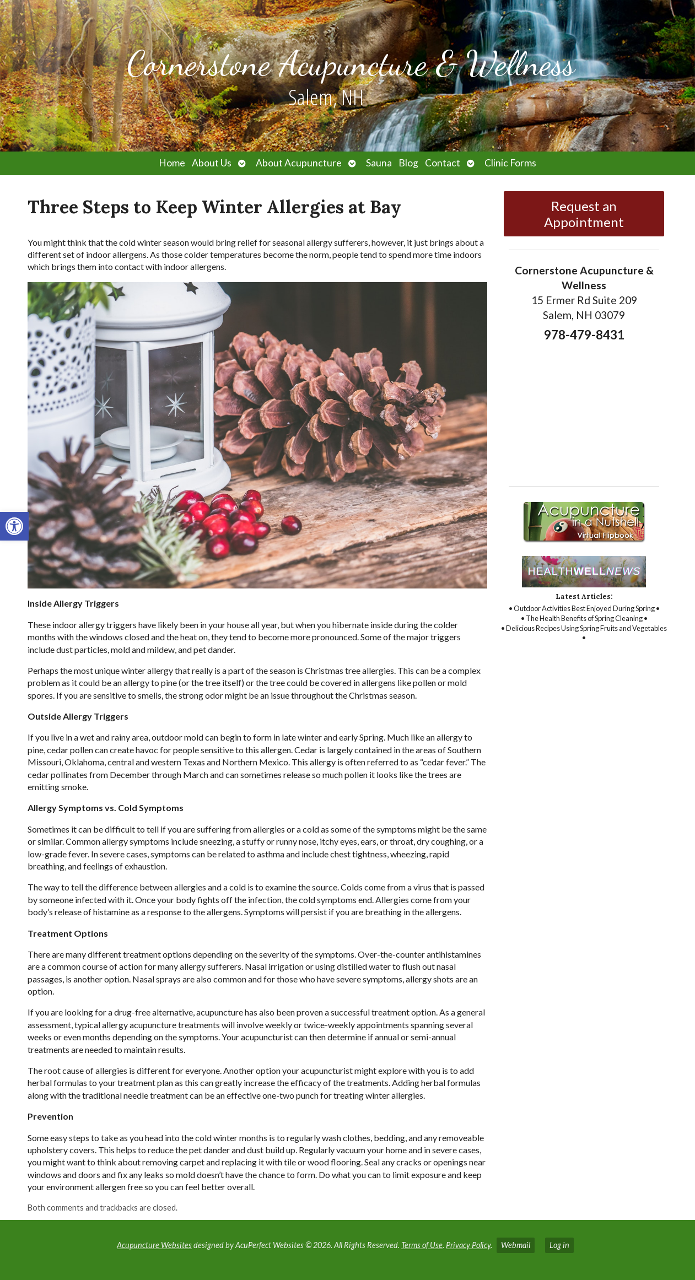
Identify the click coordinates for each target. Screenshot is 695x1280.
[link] (14, 526)
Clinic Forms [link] (510, 163)
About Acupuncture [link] (299, 163)
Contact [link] (442, 163)
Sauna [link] (379, 163)
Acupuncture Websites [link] (154, 1245)
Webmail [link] (515, 1245)
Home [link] (172, 163)
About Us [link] (211, 163)
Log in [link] (559, 1245)
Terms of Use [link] (422, 1245)
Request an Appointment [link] (584, 214)
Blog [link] (408, 163)
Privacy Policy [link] (468, 1245)
